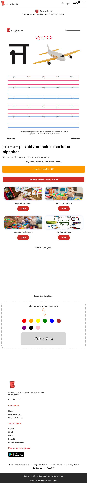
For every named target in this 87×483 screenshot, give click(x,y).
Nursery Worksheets (23, 232)
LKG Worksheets (64, 203)
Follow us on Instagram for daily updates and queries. (43, 14)
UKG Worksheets (23, 203)
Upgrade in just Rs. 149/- (43, 169)
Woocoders (52, 480)
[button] (66, 3)
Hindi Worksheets (64, 232)
